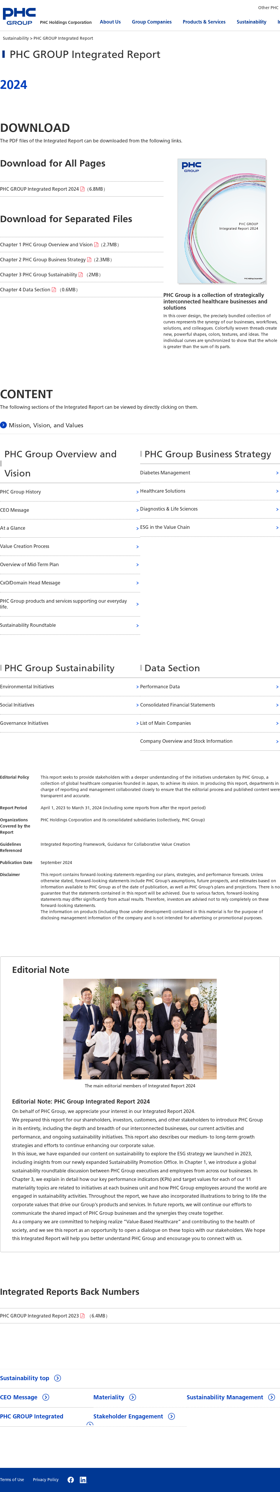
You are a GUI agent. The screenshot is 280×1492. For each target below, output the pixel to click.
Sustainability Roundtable (28, 625)
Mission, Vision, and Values (46, 425)
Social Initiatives (17, 705)
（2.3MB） (57, 259)
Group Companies (152, 22)
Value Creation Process (24, 546)
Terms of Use (12, 1480)
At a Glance (12, 528)
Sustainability (251, 22)
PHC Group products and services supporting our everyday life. (63, 604)
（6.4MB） (55, 1315)
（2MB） (51, 274)
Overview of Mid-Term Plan (29, 564)
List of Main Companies (165, 723)
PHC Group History (20, 492)
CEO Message (14, 510)
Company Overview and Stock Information (186, 741)
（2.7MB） (61, 244)
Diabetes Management (165, 473)
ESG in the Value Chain (165, 527)
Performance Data (160, 686)
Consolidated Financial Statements (177, 705)
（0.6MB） (40, 289)
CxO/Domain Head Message (30, 583)
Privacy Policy (46, 1480)
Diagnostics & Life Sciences (169, 509)
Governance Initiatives (24, 723)
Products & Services (204, 22)
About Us (110, 22)
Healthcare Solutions (162, 491)
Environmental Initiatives (27, 686)
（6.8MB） (54, 189)
